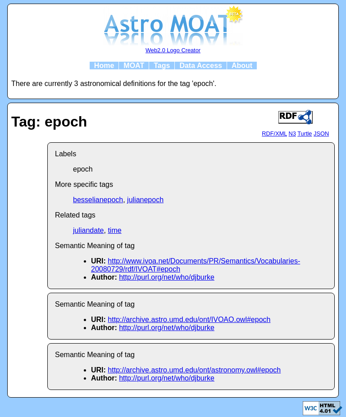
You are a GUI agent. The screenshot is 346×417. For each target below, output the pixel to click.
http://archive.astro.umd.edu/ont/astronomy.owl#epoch (194, 370)
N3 (292, 133)
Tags (162, 65)
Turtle (304, 133)
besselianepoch (98, 200)
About (242, 65)
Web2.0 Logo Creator (173, 50)
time (114, 230)
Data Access (200, 65)
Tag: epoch (49, 121)
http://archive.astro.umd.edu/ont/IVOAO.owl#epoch (189, 319)
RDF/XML (274, 133)
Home (104, 65)
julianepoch (145, 200)
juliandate (88, 230)
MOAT (133, 65)
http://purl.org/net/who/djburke (166, 277)
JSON (321, 133)
